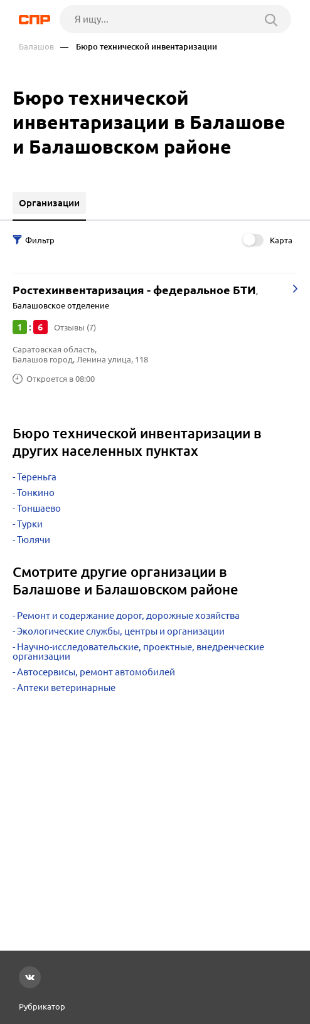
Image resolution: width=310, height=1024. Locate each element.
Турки (30, 524)
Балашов (36, 47)
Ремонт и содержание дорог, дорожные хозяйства (128, 615)
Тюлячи (33, 539)
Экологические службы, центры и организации (121, 631)
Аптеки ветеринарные (66, 687)
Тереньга (36, 477)
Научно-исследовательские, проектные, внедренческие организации (138, 651)
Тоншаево (39, 508)
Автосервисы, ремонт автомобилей (96, 672)
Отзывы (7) (75, 327)
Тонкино (36, 492)
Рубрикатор (42, 1006)
